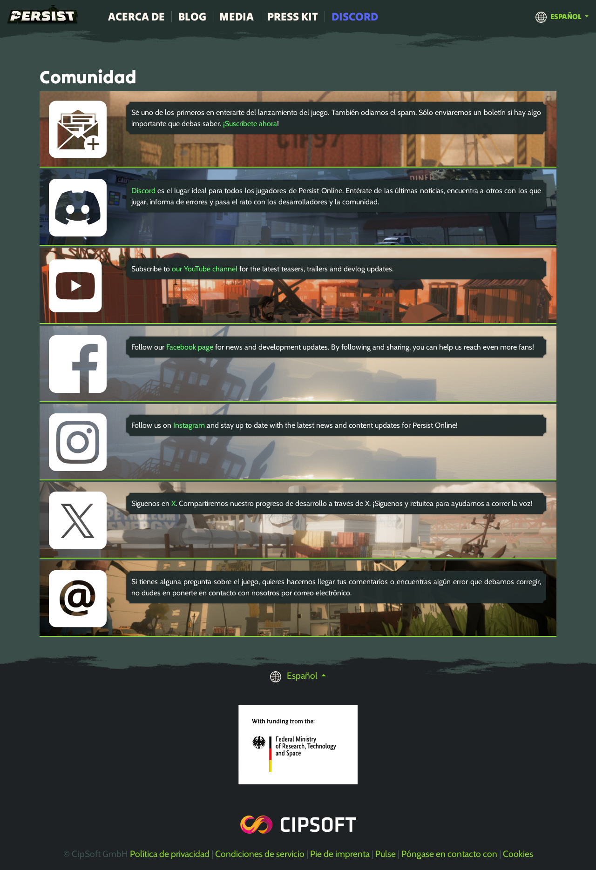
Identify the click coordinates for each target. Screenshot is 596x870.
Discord (355, 16)
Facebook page (189, 347)
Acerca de (136, 16)
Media (236, 16)
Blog (192, 16)
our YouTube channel (204, 268)
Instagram (189, 425)
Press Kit (292, 16)
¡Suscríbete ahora (250, 123)
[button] (562, 16)
